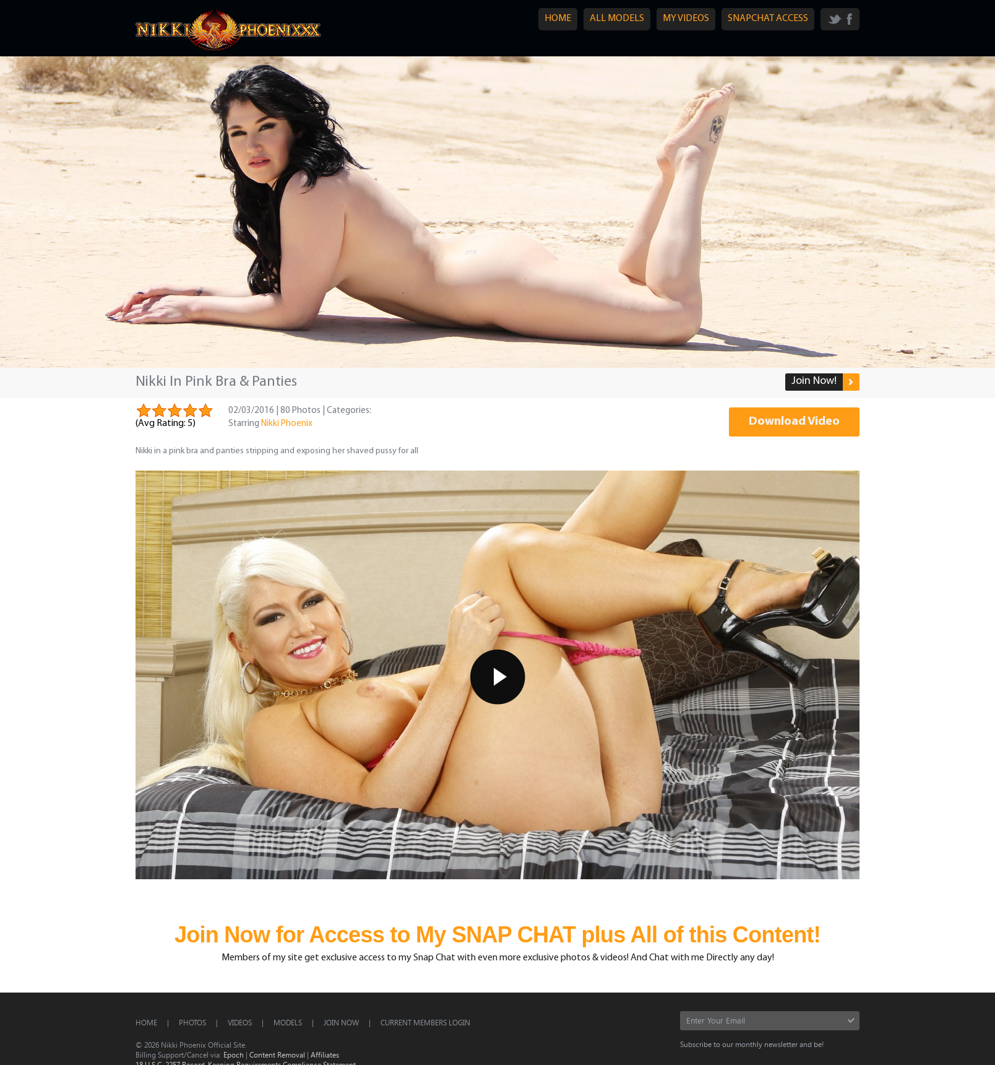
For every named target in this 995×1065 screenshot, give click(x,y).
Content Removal (277, 1054)
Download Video (794, 421)
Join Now (341, 1022)
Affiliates (325, 1054)
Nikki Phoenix (286, 423)
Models (288, 1022)
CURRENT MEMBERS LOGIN (425, 1022)
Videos (240, 1022)
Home (146, 1022)
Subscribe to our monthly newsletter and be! (752, 1044)
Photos (192, 1022)
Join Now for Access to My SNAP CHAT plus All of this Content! (497, 934)
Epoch (233, 1054)
